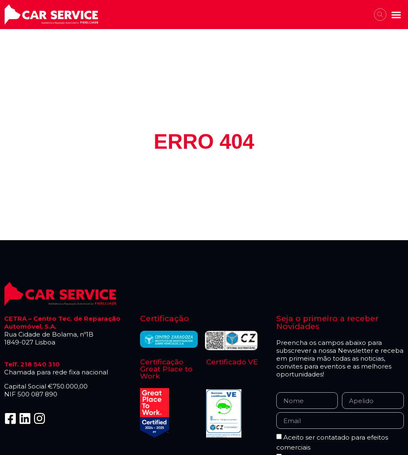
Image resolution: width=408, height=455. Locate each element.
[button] (396, 14)
